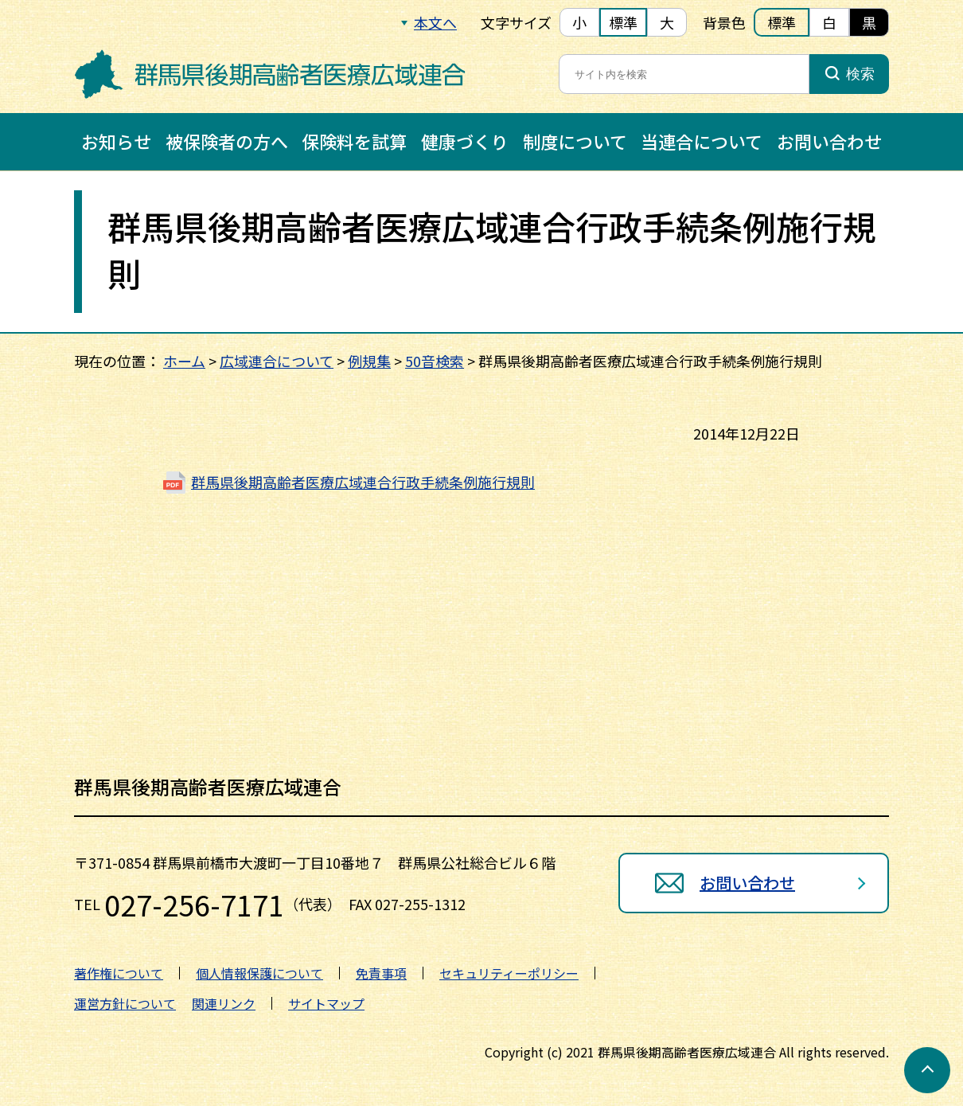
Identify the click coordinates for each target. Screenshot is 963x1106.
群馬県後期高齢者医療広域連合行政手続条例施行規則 (363, 481)
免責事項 (381, 973)
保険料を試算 (354, 141)
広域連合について (276, 360)
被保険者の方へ (227, 141)
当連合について (701, 141)
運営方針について (125, 1003)
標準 (623, 22)
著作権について (118, 973)
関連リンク (223, 1003)
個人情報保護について (259, 973)
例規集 (369, 360)
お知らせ (116, 141)
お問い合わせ (829, 141)
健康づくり (465, 141)
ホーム (184, 360)
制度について (575, 141)
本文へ (435, 22)
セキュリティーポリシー (509, 973)
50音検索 (434, 360)
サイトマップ (326, 1003)
